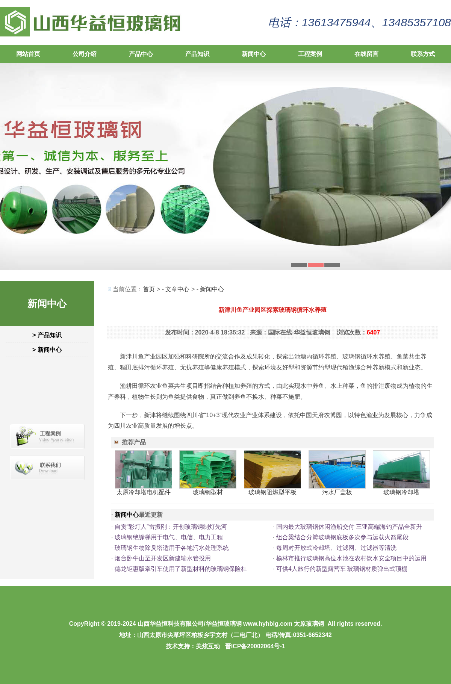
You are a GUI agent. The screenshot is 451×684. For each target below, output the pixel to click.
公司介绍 (85, 54)
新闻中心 (254, 54)
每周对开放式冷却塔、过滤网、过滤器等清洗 (336, 548)
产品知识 (197, 54)
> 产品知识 (47, 335)
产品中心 (141, 54)
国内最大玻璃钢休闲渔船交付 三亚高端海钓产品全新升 (349, 527)
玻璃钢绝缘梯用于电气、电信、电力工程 (169, 537)
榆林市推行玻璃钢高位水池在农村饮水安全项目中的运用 (351, 558)
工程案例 (310, 54)
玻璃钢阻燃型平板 (272, 492)
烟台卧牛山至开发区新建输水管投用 (163, 558)
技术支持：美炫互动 (193, 646)
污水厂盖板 (337, 492)
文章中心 (177, 289)
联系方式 (423, 54)
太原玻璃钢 (309, 623)
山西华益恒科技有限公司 (171, 623)
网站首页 (28, 54)
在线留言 (366, 54)
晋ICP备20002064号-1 (255, 646)
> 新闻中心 (47, 350)
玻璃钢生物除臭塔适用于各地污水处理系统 (172, 548)
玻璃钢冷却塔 (401, 492)
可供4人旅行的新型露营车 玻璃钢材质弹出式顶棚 (341, 569)
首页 (149, 289)
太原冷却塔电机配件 (144, 492)
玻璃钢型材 (208, 492)
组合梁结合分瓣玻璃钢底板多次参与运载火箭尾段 (342, 537)
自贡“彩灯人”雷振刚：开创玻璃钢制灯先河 (171, 527)
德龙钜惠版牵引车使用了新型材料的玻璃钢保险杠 (181, 569)
